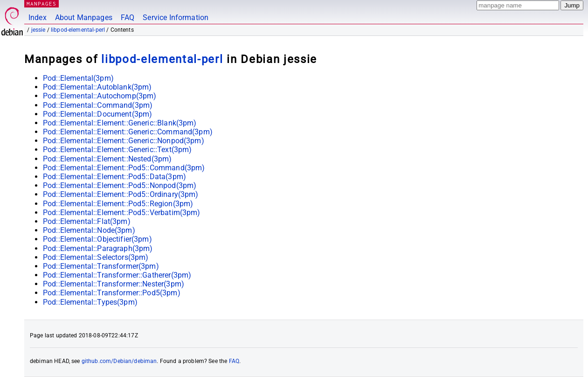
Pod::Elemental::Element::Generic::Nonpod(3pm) (123, 140)
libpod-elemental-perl (78, 30)
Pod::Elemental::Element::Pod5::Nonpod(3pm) (119, 185)
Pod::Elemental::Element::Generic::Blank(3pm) (120, 123)
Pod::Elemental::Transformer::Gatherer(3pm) (117, 275)
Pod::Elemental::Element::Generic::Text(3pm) (117, 149)
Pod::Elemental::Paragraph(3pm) (98, 248)
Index (37, 17)
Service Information (175, 17)
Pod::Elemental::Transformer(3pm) (101, 266)
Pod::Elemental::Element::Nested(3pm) (107, 158)
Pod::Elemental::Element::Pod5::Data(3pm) (114, 176)
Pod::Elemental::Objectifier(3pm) (97, 239)
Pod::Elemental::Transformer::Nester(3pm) (113, 283)
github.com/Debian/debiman (119, 361)
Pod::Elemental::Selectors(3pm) (96, 257)
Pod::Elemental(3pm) (78, 78)
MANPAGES (41, 3)
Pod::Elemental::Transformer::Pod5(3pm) (111, 292)
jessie (38, 30)
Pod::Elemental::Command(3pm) (97, 105)
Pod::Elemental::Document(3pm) (97, 114)
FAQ (127, 17)
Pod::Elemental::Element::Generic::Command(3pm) (128, 131)
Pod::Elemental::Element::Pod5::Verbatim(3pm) (122, 212)
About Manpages (83, 17)
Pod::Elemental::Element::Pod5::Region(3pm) (118, 203)
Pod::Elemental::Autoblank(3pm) (97, 87)
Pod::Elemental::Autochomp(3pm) (100, 95)
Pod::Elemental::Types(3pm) (90, 302)
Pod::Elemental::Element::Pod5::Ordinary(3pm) (121, 194)
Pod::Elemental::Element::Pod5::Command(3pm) (124, 167)
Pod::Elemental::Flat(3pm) (87, 221)
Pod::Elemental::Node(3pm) (89, 230)
